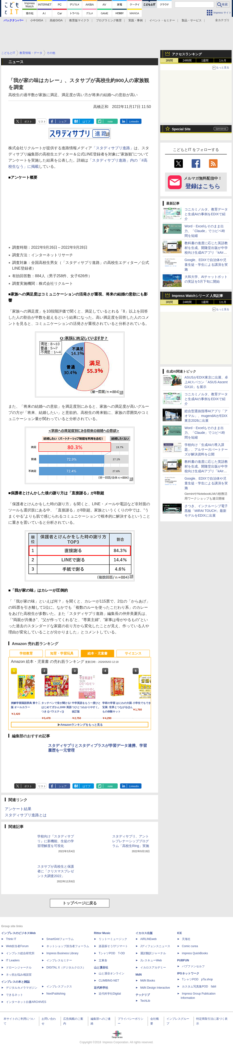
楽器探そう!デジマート (113, 946)
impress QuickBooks (195, 953)
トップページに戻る (80, 903)
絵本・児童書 (97, 653)
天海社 (186, 939)
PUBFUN (183, 960)
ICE (179, 933)
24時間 (187, 60)
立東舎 (103, 960)
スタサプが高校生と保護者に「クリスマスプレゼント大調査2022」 (55, 871)
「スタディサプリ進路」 (113, 148)
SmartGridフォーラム (60, 939)
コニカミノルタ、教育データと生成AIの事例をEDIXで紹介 (206, 214)
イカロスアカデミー (153, 967)
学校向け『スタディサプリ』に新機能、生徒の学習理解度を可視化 (55, 841)
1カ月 (223, 60)
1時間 (169, 60)
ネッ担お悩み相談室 (19, 974)
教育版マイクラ (79, 20)
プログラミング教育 (109, 20)
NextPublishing (55, 993)
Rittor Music (102, 933)
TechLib (145, 1000)
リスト (42, 121)
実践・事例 (135, 20)
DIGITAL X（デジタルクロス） (66, 967)
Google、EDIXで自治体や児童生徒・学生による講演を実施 (206, 264)
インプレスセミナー (59, 960)
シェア (63, 121)
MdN (139, 974)
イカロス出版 (144, 933)
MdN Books (147, 980)
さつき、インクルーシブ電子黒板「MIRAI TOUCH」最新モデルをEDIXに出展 (206, 510)
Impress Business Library (62, 953)
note (110, 121)
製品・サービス (192, 20)
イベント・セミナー (162, 20)
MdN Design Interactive (155, 987)
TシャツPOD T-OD (112, 953)
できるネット (14, 994)
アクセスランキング (187, 54)
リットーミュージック (113, 939)
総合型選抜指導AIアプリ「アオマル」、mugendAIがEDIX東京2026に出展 (206, 415)
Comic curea (190, 946)
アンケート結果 (18, 809)
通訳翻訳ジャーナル (153, 953)
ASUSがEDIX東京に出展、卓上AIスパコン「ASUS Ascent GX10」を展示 (206, 382)
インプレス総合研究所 (20, 953)
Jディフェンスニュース (155, 946)
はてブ (86, 121)
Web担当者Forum (17, 946)
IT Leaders (12, 960)
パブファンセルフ (193, 966)
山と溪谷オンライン (111, 973)
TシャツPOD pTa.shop (197, 979)
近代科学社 (101, 987)
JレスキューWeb (151, 960)
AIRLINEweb (148, 939)
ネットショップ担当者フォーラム (67, 946)
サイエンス (133, 653)
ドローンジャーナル (19, 967)
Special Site (181, 129)
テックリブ (143, 994)
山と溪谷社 (101, 967)
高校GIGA (56, 20)
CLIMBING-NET (109, 980)
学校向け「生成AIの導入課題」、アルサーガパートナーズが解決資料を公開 (206, 449)
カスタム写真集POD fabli (199, 986)
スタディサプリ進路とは (26, 815)
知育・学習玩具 (61, 653)
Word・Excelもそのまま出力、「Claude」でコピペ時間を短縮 (204, 231)
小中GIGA (36, 20)
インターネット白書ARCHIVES (26, 1002)
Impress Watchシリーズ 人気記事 (197, 296)
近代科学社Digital (110, 993)
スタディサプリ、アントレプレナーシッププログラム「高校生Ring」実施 (130, 841)
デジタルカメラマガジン (21, 987)
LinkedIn (134, 121)
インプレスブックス (59, 986)
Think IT (11, 939)
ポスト (28, 121)
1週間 (205, 60)
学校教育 (26, 653)
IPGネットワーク (188, 973)
